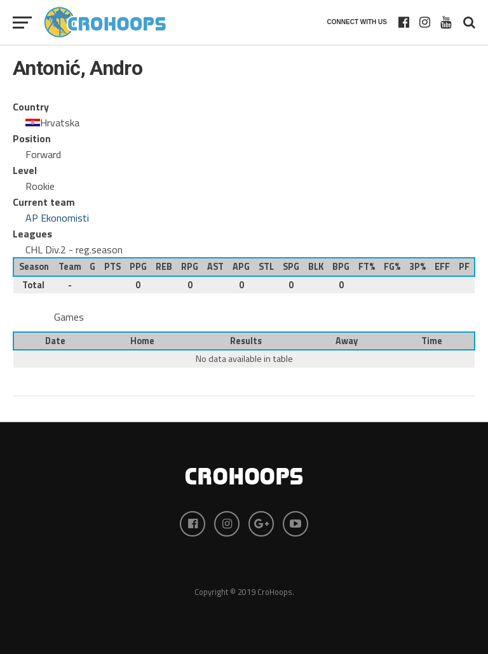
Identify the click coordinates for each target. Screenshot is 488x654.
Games (69, 317)
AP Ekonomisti (57, 217)
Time (431, 341)
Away (347, 341)
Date (55, 341)
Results (246, 341)
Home (142, 341)
